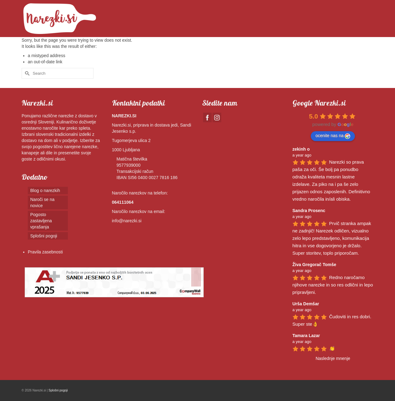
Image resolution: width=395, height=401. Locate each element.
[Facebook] (207, 117)
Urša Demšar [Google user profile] (306, 303)
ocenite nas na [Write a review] (332, 136)
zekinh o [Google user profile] (301, 149)
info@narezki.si (127, 220)
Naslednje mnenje (333, 358)
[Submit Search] (26, 73)
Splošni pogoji (58, 390)
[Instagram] (217, 117)
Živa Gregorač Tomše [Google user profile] (314, 264)
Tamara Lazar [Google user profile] (306, 335)
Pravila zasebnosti (45, 251)
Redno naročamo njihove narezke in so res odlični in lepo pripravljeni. (333, 285)
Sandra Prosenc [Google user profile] (309, 210)
